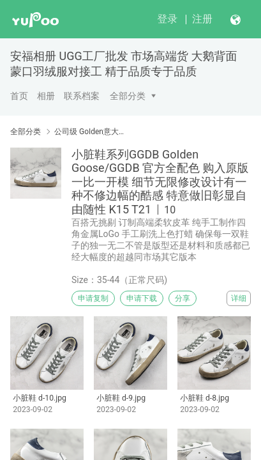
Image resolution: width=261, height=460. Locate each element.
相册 (46, 96)
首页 (19, 96)
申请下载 (141, 298)
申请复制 (93, 298)
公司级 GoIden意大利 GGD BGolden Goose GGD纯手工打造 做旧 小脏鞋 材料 (92, 131)
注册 (202, 19)
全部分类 (127, 96)
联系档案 (82, 96)
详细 (238, 298)
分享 (182, 298)
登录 (167, 19)
